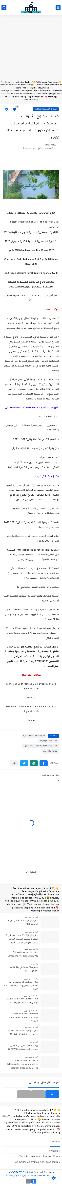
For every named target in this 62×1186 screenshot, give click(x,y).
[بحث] (3, 7)
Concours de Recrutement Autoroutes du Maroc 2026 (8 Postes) (23, 1018)
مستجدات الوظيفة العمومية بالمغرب (40, 746)
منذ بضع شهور (30, 917)
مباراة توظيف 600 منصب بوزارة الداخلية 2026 (23, 923)
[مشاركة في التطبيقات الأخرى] (14, 763)
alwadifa (53, 1150)
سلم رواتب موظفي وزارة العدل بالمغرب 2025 (23, 969)
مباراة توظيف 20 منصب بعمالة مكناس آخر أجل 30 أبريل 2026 (23, 1033)
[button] (44, 763)
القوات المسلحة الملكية (46, 109)
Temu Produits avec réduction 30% (38, 1156)
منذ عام (32, 964)
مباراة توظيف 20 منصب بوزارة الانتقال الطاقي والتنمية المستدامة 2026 (21, 986)
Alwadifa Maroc (50, 751)
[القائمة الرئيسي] (58, 7)
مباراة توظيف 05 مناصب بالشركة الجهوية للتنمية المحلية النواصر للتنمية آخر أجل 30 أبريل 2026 (22, 939)
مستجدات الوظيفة (48, 741)
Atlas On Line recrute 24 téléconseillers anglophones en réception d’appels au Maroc (22, 1064)
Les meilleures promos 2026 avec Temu (36, 1161)
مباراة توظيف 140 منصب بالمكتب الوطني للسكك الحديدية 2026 (22, 1001)
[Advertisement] (31, 50)
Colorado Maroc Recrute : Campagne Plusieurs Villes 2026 (22, 954)
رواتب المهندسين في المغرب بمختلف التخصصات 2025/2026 (23, 1048)
